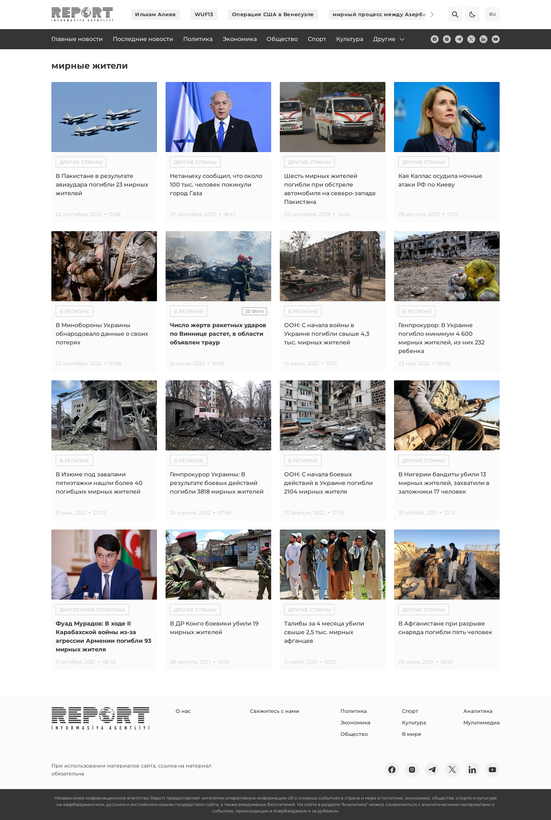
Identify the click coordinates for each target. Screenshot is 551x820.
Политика (354, 711)
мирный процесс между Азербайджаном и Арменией (411, 14)
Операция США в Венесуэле (273, 14)
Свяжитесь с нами (274, 711)
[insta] (447, 39)
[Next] (427, 14)
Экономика (355, 722)
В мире (411, 734)
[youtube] (496, 39)
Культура (414, 722)
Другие (389, 39)
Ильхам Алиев (155, 14)
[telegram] (459, 39)
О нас (183, 711)
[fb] (435, 39)
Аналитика (477, 711)
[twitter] (471, 39)
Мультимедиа (481, 722)
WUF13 (204, 14)
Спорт (410, 711)
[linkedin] (483, 39)
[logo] (82, 14)
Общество (354, 734)
